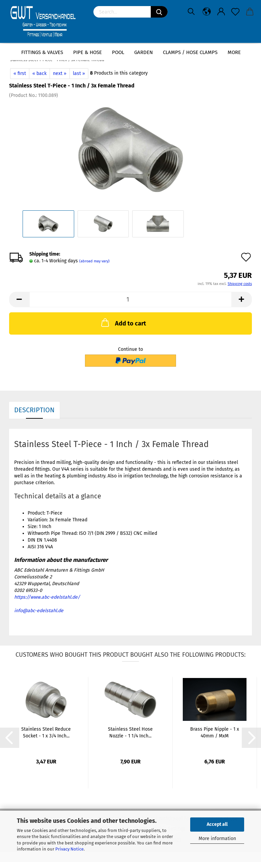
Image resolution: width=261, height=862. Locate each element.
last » (79, 73)
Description (34, 410)
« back (39, 73)
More (234, 52)
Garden (143, 52)
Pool (118, 52)
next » (59, 73)
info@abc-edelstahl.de (38, 610)
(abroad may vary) (94, 261)
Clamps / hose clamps (190, 52)
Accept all (217, 824)
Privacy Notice (69, 849)
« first (19, 73)
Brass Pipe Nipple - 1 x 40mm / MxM (214, 732)
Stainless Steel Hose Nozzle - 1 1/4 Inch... (130, 732)
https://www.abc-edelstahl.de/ (47, 597)
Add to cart (123, 322)
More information (217, 838)
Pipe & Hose (87, 52)
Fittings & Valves (42, 52)
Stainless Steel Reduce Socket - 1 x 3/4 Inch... (46, 732)
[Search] (159, 12)
